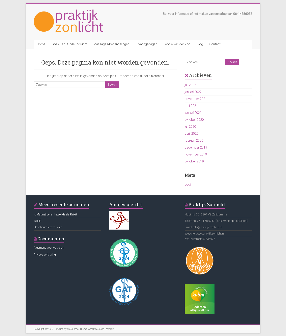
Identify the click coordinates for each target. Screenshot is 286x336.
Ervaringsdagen (146, 44)
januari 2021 (193, 113)
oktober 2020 (194, 120)
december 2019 (196, 147)
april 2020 (191, 133)
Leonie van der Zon (176, 44)
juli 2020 (190, 126)
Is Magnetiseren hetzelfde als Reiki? (55, 214)
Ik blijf (37, 220)
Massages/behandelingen (111, 44)
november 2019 (196, 154)
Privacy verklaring (45, 254)
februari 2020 (194, 140)
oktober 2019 (194, 161)
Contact (214, 44)
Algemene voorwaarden (49, 247)
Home (41, 44)
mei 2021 (191, 106)
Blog (200, 44)
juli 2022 (190, 85)
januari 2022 (193, 92)
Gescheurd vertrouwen (48, 227)
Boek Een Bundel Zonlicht (69, 44)
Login (188, 184)
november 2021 (196, 99)
